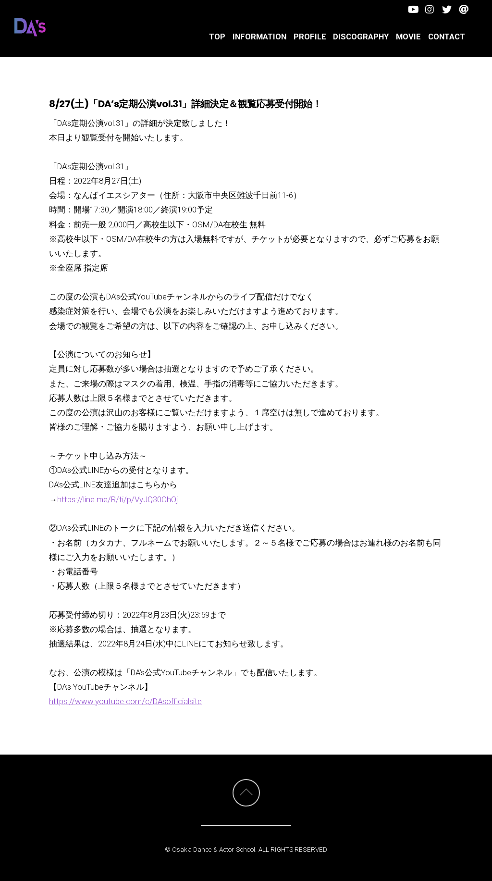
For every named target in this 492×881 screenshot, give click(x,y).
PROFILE (310, 36)
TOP (217, 36)
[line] (463, 8)
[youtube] (413, 8)
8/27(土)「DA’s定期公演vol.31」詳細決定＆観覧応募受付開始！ (185, 104)
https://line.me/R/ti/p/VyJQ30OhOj (117, 499)
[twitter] (447, 8)
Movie (408, 36)
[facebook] (430, 8)
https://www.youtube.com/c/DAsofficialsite (125, 701)
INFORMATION (259, 36)
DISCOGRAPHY (361, 36)
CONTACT (446, 36)
